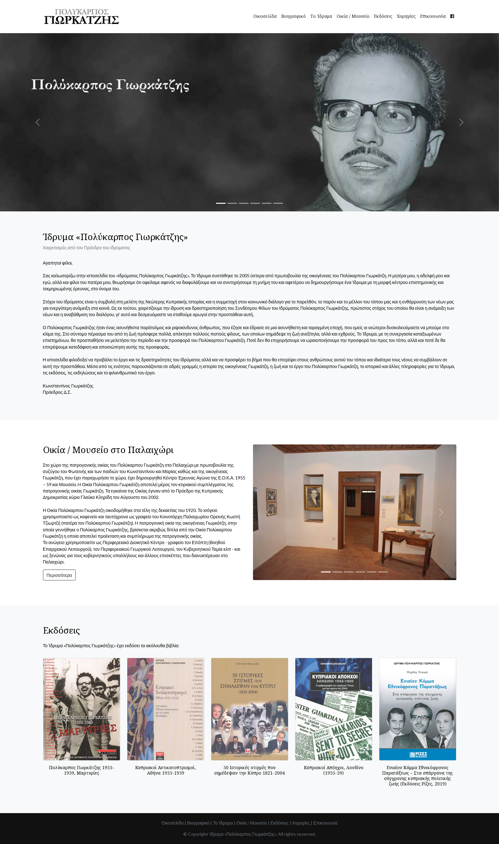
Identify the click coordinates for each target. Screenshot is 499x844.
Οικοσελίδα (265, 16)
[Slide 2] (232, 203)
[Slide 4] (255, 203)
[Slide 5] (266, 203)
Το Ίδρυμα (321, 16)
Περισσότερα (59, 575)
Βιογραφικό (293, 16)
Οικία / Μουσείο (353, 16)
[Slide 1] (221, 203)
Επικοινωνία (433, 16)
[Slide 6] (278, 203)
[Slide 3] (244, 203)
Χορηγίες (406, 16)
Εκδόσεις (383, 16)
